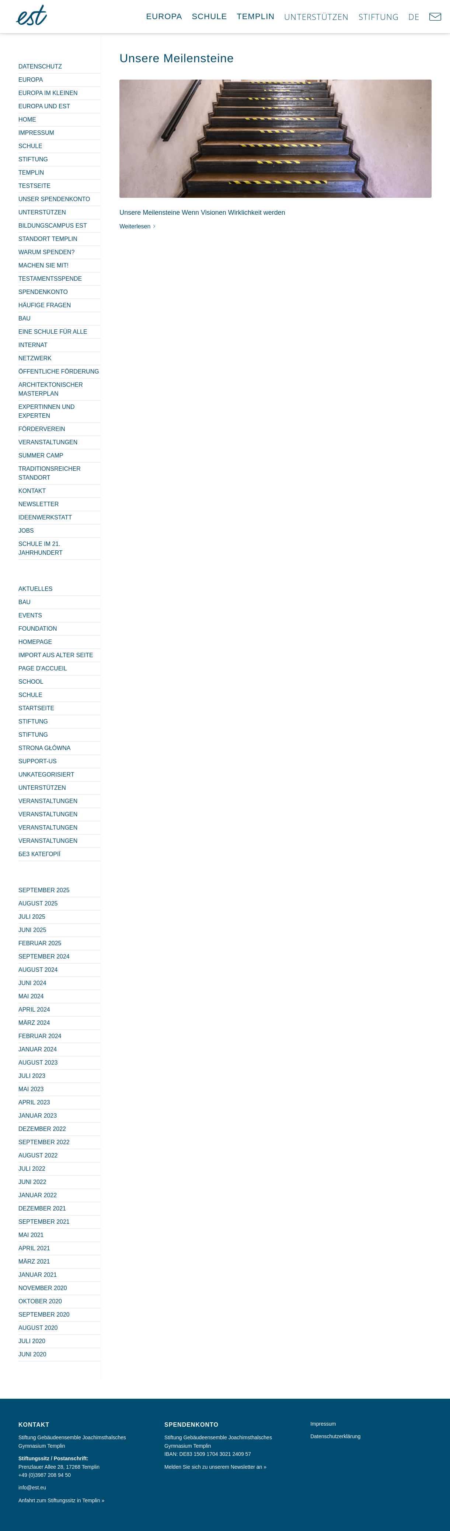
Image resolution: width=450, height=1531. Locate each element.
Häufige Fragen (44, 305)
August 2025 (37, 903)
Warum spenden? (46, 252)
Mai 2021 (30, 1235)
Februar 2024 (40, 1036)
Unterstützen (42, 212)
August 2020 (37, 1328)
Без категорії (39, 854)
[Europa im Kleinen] (32, 16)
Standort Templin (47, 239)
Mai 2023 (30, 1089)
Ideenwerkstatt (45, 517)
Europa (30, 80)
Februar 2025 (40, 943)
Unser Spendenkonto (54, 199)
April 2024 (34, 1009)
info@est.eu (32, 1487)
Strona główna (44, 748)
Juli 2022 (31, 1169)
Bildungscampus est (52, 226)
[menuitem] (164, 16)
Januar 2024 (37, 1049)
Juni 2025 (32, 930)
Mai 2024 (30, 996)
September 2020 (44, 1314)
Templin (31, 172)
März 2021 (34, 1261)
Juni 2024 (32, 983)
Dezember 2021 (42, 1208)
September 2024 (44, 956)
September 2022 (44, 1142)
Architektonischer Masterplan (50, 389)
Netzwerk (35, 358)
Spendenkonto (43, 292)
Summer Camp (40, 455)
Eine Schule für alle (52, 332)
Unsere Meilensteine (176, 58)
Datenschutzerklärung (335, 1436)
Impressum (36, 133)
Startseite (36, 708)
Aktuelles (35, 589)
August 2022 (37, 1155)
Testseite (34, 186)
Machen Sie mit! (43, 265)
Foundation (37, 629)
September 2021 (44, 1222)
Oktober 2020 (40, 1301)
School (30, 682)
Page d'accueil (42, 668)
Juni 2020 (32, 1354)
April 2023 (34, 1102)
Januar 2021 (37, 1275)
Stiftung (33, 159)
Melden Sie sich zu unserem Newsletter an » (215, 1467)
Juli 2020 (31, 1341)
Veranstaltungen (47, 442)
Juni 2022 (32, 1182)
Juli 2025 (31, 917)
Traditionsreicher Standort (49, 473)
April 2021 (34, 1248)
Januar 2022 (37, 1195)
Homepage (35, 642)
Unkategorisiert (46, 774)
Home (27, 119)
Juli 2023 (31, 1076)
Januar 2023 (37, 1116)
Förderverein (41, 429)
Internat (33, 345)
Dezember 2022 (42, 1129)
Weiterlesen (138, 226)
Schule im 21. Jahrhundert (40, 548)
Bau (24, 318)
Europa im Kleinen (48, 93)
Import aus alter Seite (55, 655)
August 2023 (37, 1062)
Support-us (37, 761)
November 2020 (42, 1288)
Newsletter (38, 504)
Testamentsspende (50, 279)
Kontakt (32, 491)
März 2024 (34, 1023)
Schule (30, 146)
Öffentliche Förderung (58, 371)
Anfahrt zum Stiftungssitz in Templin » (61, 1500)
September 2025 (44, 890)
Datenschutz (40, 66)
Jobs (26, 531)
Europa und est (44, 106)
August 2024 (37, 970)
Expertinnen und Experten (46, 411)
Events (30, 615)
